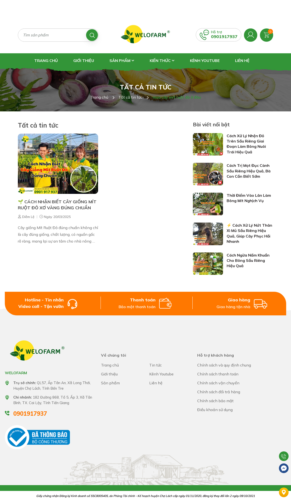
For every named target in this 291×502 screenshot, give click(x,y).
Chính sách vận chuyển (218, 382)
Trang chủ (46, 60)
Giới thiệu (83, 60)
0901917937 (224, 36)
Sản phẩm (121, 60)
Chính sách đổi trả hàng (218, 391)
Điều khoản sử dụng (215, 409)
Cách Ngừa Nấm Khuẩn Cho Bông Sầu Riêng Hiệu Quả (248, 260)
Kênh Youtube (205, 60)
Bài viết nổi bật (211, 124)
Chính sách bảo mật (215, 400)
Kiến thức (162, 60)
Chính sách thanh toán (217, 374)
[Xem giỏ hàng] (267, 34)
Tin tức (155, 365)
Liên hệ (242, 60)
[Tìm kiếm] (92, 35)
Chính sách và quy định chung (224, 365)
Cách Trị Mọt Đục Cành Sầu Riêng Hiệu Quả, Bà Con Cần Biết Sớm (249, 171)
